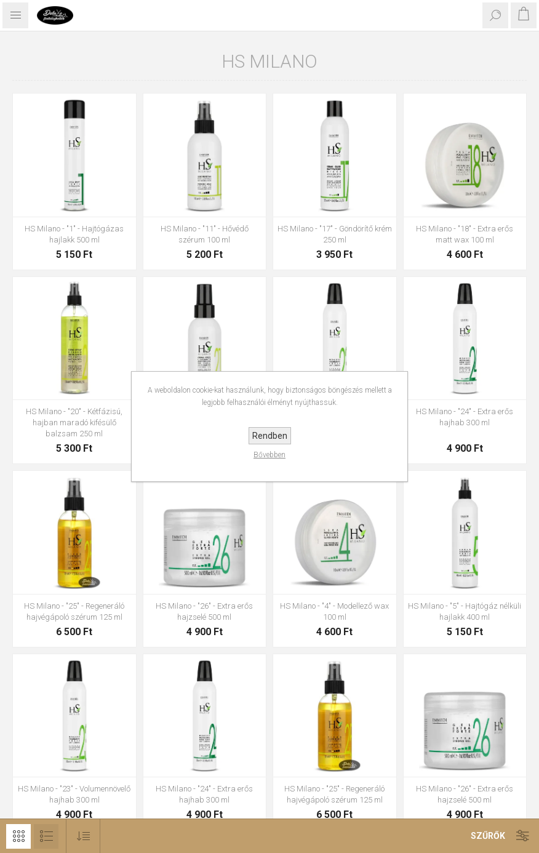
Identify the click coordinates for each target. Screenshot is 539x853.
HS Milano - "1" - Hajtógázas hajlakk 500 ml (74, 234)
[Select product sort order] (83, 836)
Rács (18, 836)
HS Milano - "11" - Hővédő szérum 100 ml (205, 234)
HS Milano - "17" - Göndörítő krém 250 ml (334, 234)
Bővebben (269, 455)
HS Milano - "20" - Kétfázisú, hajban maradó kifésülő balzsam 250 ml (74, 422)
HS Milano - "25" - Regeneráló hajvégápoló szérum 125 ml (74, 611)
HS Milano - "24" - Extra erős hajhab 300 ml (464, 417)
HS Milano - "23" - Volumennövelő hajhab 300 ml (74, 794)
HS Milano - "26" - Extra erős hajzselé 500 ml (204, 611)
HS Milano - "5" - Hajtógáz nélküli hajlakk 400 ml (464, 611)
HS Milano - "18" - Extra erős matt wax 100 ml (464, 234)
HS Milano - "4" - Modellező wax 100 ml (334, 611)
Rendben (269, 436)
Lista (46, 836)
